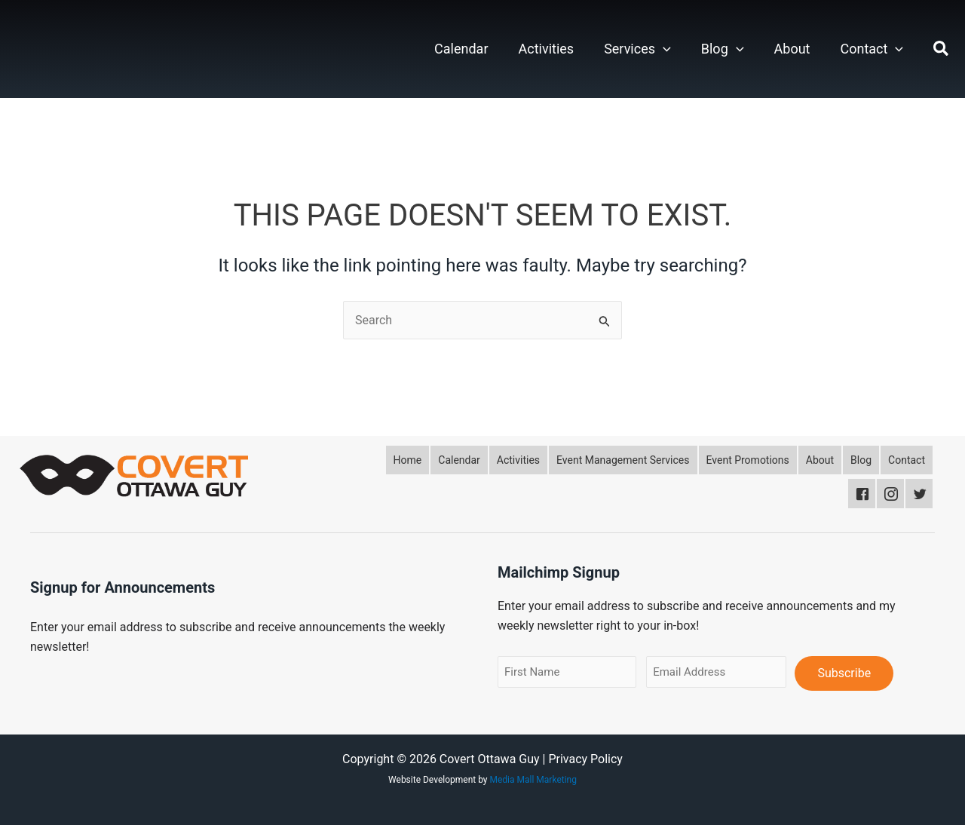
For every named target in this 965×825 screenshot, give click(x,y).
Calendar (461, 49)
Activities (546, 49)
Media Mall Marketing (533, 779)
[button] (663, 49)
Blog (722, 49)
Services (637, 49)
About (792, 49)
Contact (871, 49)
